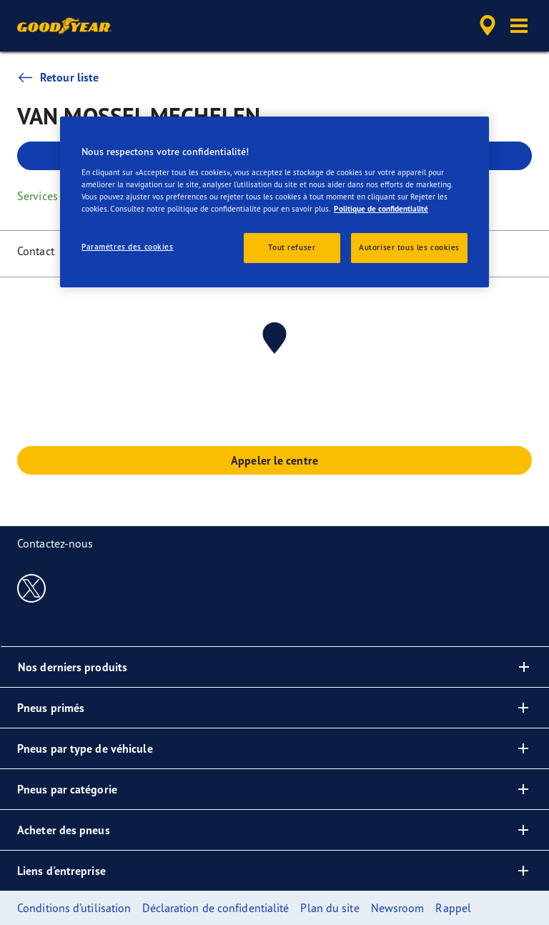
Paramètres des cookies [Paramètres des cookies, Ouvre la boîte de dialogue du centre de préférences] (127, 247)
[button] (519, 26)
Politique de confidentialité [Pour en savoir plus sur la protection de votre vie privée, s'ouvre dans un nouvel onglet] (381, 209)
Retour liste (58, 77)
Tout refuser (291, 247)
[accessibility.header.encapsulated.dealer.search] (485, 26)
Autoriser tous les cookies (409, 247)
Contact (35, 251)
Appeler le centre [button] (274, 460)
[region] (274, 202)
